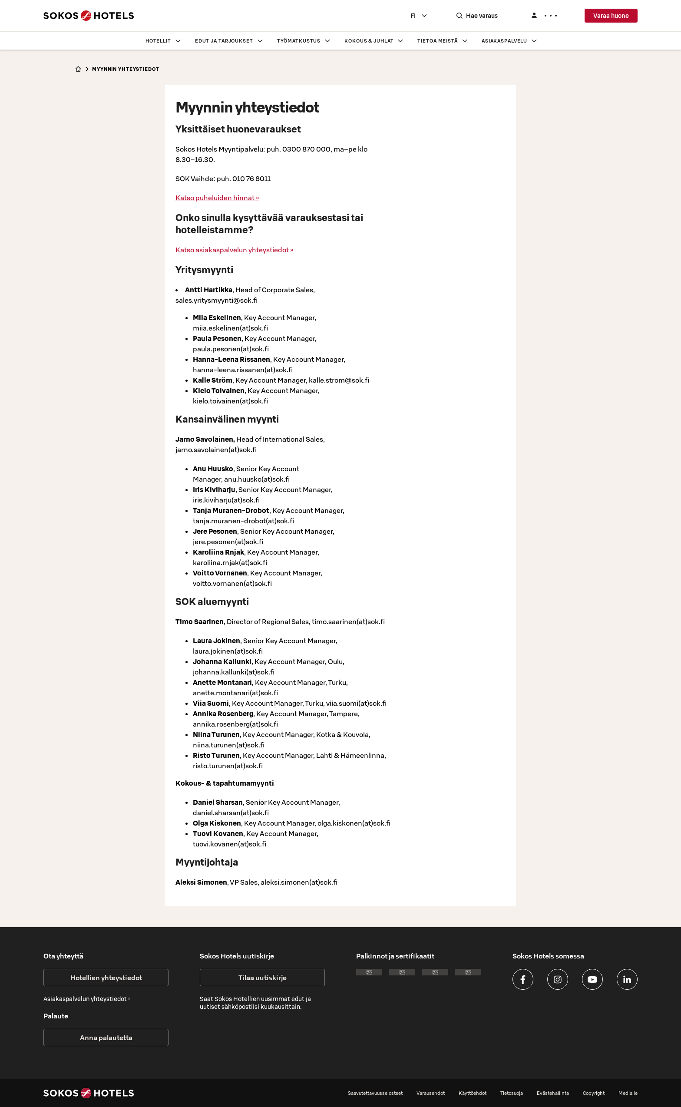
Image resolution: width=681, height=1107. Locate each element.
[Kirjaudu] (544, 15)
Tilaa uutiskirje (262, 977)
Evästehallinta (553, 1093)
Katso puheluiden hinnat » (217, 197)
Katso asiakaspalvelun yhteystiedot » (234, 249)
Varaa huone (611, 16)
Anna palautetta (106, 1037)
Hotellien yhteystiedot (106, 977)
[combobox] (419, 15)
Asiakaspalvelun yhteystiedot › (86, 999)
